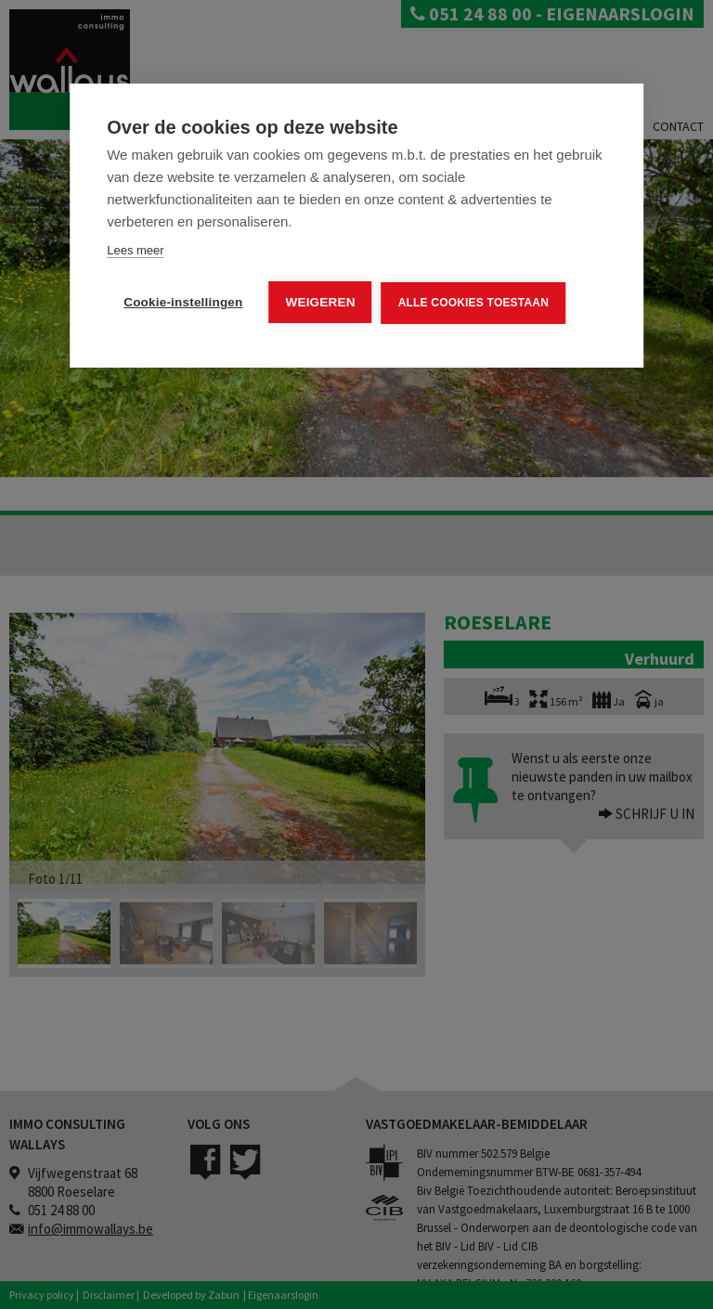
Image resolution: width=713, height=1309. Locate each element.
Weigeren (321, 302)
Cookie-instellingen (182, 302)
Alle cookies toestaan (473, 302)
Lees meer (135, 250)
